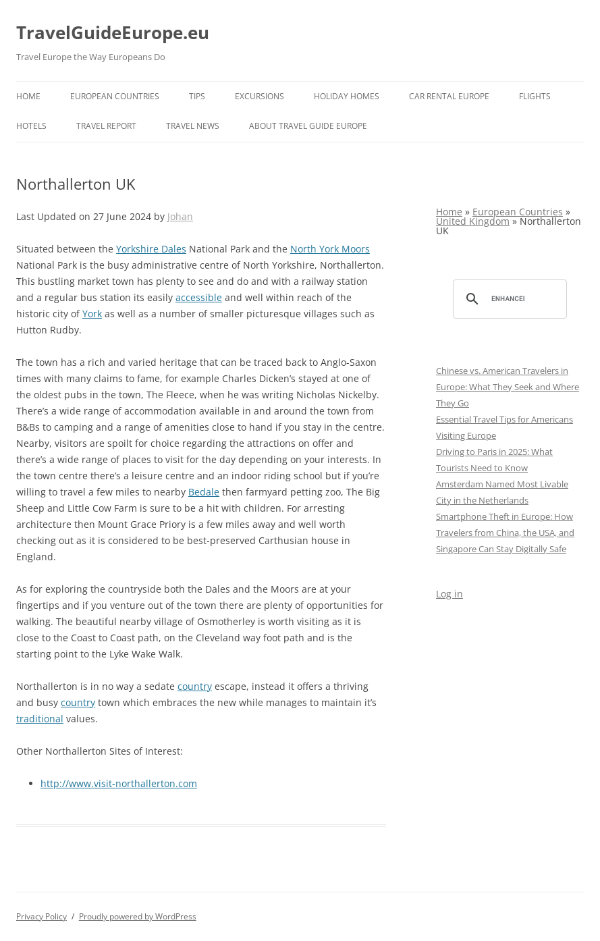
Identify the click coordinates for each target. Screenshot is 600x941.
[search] (507, 299)
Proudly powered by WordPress (137, 916)
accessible (198, 297)
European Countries (114, 96)
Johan (180, 216)
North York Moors (330, 248)
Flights (535, 96)
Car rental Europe (449, 96)
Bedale (203, 491)
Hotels (31, 126)
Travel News (192, 126)
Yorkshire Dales (151, 248)
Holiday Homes (346, 96)
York (92, 313)
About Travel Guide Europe (308, 126)
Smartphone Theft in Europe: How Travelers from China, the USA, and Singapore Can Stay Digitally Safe (505, 532)
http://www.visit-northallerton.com (118, 783)
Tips (197, 96)
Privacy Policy (41, 916)
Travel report (106, 126)
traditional (39, 718)
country (195, 686)
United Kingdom (473, 221)
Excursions (259, 96)
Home (28, 96)
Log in (449, 593)
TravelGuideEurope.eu (112, 32)
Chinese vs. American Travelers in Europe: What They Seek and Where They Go (507, 387)
